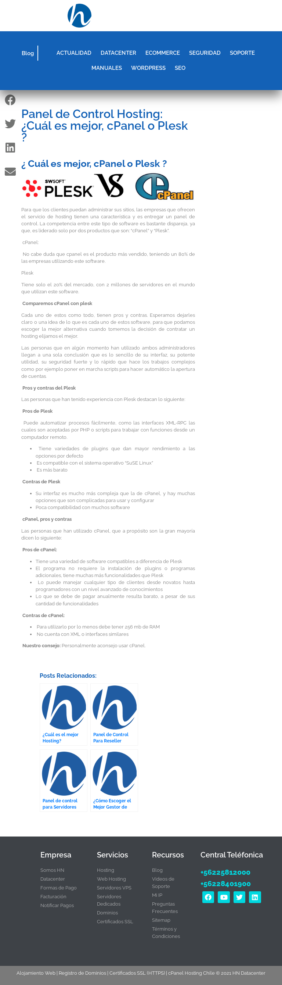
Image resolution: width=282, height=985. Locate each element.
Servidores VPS (114, 888)
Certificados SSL (115, 921)
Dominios (107, 913)
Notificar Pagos (57, 905)
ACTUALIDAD (74, 53)
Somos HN (52, 870)
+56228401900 (225, 883)
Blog (28, 53)
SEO (180, 68)
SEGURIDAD (205, 53)
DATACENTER (118, 53)
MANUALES (106, 68)
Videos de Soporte (163, 882)
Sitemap (161, 920)
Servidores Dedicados (109, 900)
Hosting (105, 870)
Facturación (53, 896)
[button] (201, 16)
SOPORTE (242, 53)
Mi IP (157, 895)
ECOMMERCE (162, 53)
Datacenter (52, 879)
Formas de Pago (58, 888)
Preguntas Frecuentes (165, 907)
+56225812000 (225, 872)
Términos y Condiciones (166, 932)
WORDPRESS (148, 68)
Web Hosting (111, 879)
